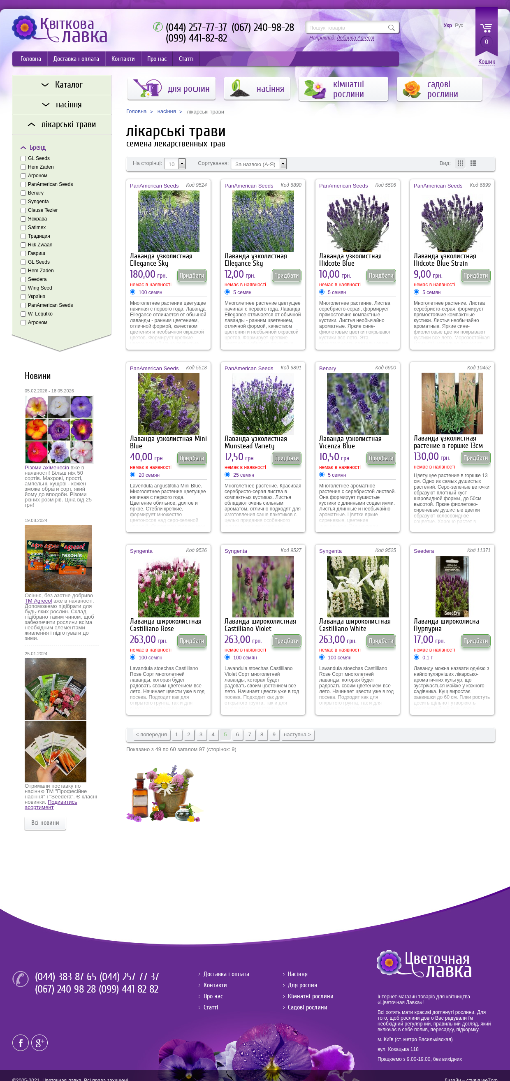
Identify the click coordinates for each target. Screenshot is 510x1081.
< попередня (151, 734)
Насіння (298, 974)
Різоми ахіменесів (47, 467)
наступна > (297, 734)
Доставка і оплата (76, 59)
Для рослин (303, 985)
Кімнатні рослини (311, 996)
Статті (186, 59)
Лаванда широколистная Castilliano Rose (166, 625)
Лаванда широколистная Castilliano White (355, 625)
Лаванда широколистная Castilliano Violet (260, 625)
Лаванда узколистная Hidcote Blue (350, 259)
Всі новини (45, 822)
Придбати (192, 275)
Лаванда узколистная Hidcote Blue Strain (445, 259)
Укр (448, 25)
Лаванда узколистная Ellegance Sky (161, 259)
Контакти (123, 59)
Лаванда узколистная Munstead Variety (256, 442)
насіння (167, 111)
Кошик (486, 61)
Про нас (157, 59)
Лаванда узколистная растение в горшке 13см (448, 442)
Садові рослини (307, 1007)
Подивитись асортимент (51, 804)
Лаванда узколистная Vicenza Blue (350, 442)
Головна (31, 59)
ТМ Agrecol (38, 601)
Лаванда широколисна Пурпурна (446, 625)
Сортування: (213, 163)
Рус (459, 25)
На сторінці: (147, 163)
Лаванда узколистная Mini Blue (168, 442)
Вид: (445, 163)
